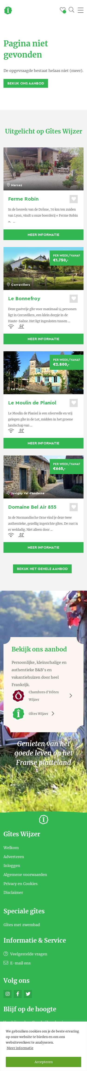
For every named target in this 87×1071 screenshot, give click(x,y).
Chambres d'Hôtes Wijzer (43, 696)
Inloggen (11, 865)
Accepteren (44, 1062)
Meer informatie (20, 1048)
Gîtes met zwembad (21, 924)
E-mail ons (17, 963)
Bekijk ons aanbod (25, 83)
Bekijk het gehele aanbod (42, 569)
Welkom (11, 847)
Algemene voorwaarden (25, 874)
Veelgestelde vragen (25, 954)
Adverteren (13, 856)
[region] (43, 1046)
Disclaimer (13, 892)
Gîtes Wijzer (35, 714)
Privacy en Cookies (20, 883)
